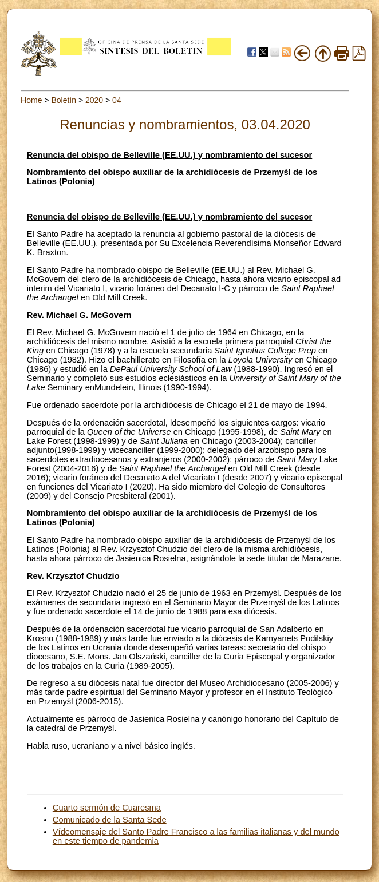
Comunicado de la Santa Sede (110, 819)
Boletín (63, 100)
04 (116, 100)
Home (31, 100)
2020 (94, 100)
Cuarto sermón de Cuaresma (107, 807)
